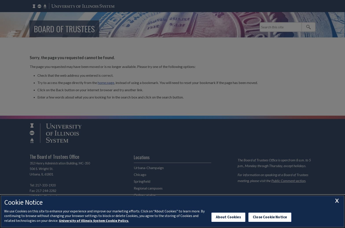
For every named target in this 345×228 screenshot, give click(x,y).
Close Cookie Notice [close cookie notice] (270, 217)
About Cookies (228, 217)
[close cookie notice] (337, 201)
